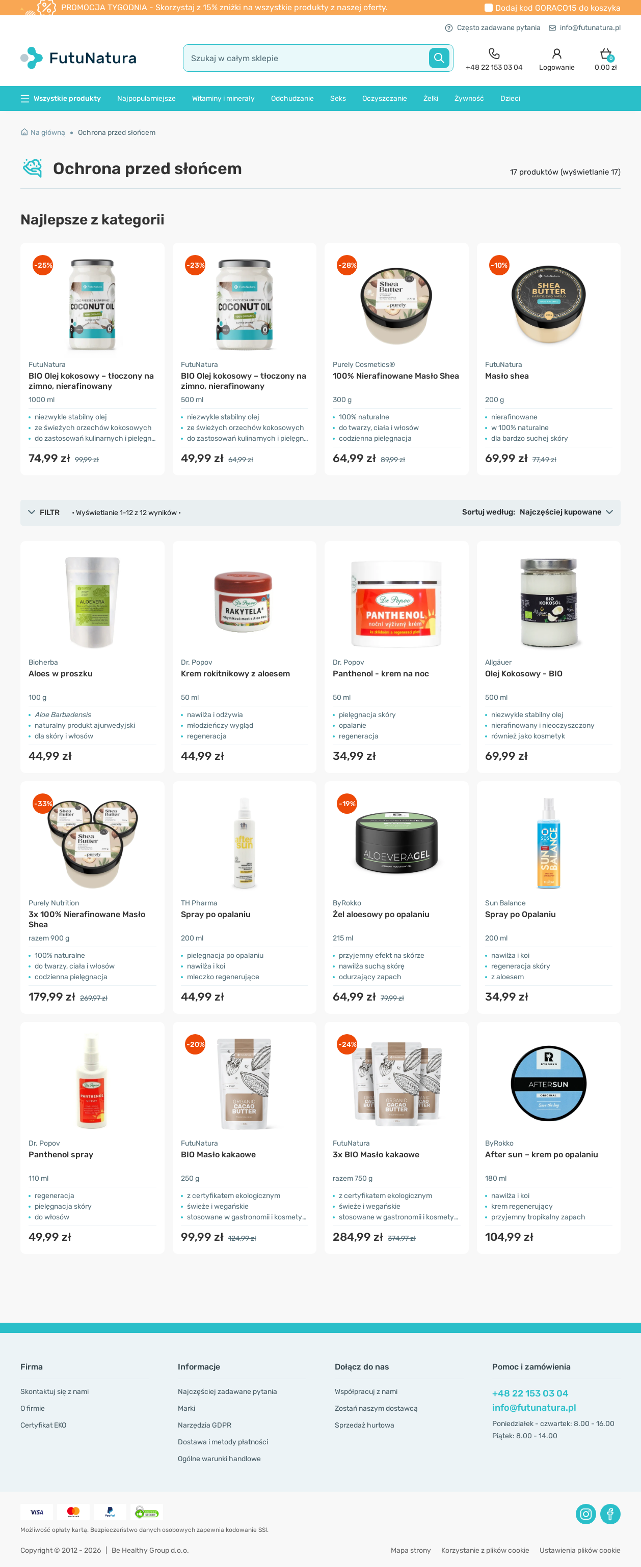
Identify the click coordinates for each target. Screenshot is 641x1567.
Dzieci (510, 98)
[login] (557, 58)
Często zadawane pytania (493, 27)
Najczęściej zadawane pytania (227, 1391)
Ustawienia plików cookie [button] (580, 1550)
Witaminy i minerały (223, 98)
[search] (318, 58)
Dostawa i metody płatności (223, 1442)
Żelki (430, 98)
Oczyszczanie (384, 98)
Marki (186, 1408)
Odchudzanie (292, 98)
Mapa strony (411, 1550)
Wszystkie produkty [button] (60, 98)
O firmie (32, 1408)
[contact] (494, 58)
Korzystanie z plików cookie (485, 1550)
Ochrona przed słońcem (116, 132)
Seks (338, 98)
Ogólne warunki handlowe (219, 1459)
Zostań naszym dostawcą (376, 1408)
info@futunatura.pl (585, 27)
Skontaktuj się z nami (54, 1391)
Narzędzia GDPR (204, 1425)
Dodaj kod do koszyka (558, 8)
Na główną (42, 132)
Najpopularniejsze (146, 98)
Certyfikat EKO (43, 1425)
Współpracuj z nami (366, 1391)
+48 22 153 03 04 (530, 1393)
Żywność (469, 98)
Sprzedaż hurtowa (364, 1425)
